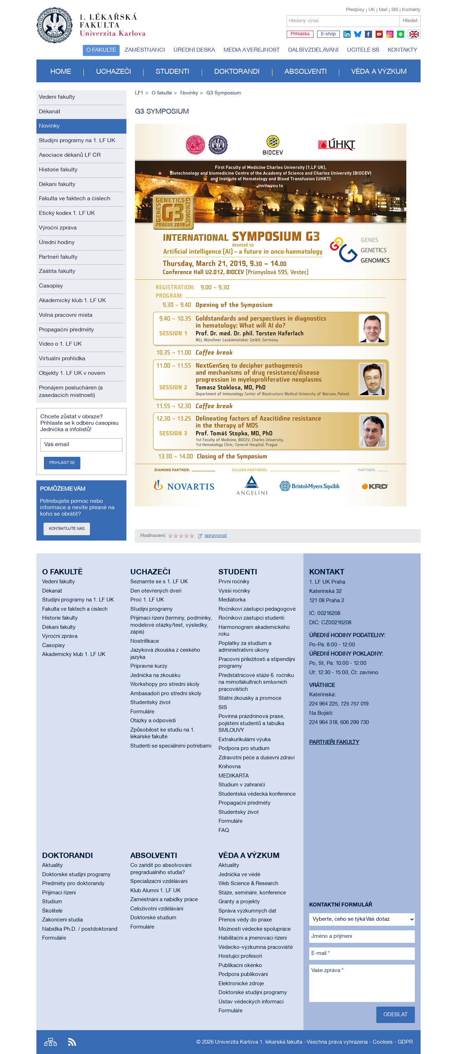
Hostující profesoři (240, 956)
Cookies (383, 1042)
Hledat (410, 21)
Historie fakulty (58, 169)
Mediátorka (232, 600)
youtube (379, 34)
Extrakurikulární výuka (245, 739)
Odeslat (395, 1014)
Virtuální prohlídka (62, 358)
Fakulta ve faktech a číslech (74, 198)
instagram (389, 34)
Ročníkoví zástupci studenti (251, 618)
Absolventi (306, 72)
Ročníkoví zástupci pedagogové (257, 609)
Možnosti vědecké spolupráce (255, 929)
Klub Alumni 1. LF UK (155, 890)
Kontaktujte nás (67, 529)
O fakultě (101, 50)
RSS (72, 1042)
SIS (394, 10)
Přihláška (300, 34)
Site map (50, 1042)
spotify (400, 34)
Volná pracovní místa (65, 315)
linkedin (347, 34)
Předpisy (355, 10)
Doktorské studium (153, 917)
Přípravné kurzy (148, 666)
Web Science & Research (248, 883)
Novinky (49, 126)
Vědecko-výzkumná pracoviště (256, 947)
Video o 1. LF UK (60, 344)
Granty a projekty (239, 901)
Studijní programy (151, 609)
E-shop (328, 34)
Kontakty (411, 10)
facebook (368, 34)
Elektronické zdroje (241, 983)
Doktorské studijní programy (76, 874)
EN (413, 38)
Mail (383, 10)
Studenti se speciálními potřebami (170, 746)
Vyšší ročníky (234, 591)
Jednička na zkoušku (155, 675)
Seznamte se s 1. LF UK (159, 581)
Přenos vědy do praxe (245, 920)
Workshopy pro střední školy (165, 684)
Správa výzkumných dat (247, 911)
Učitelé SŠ (363, 50)
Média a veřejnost (252, 50)
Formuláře (142, 711)
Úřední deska (194, 50)
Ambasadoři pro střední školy (165, 693)
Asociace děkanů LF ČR (70, 155)
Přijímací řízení (59, 892)
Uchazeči (113, 72)
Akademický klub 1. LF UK (72, 300)
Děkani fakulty (57, 184)
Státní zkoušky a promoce (250, 698)
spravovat (216, 535)
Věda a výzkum (379, 72)
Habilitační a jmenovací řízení (253, 938)
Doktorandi (237, 72)
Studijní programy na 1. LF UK (77, 140)
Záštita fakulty (57, 271)
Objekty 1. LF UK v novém (72, 373)
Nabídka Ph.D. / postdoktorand (79, 929)
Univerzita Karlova (118, 37)
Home (60, 72)
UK (371, 10)
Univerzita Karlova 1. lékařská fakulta (258, 1042)
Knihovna (230, 766)
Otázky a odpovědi (153, 720)
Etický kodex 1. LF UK (67, 213)
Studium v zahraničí (242, 784)
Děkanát (49, 111)
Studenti (172, 72)
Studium (52, 901)
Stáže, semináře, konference (252, 892)
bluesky (357, 34)
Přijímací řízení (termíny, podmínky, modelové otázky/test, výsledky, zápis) (171, 625)
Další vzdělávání (313, 50)
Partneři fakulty (58, 257)
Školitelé (52, 911)
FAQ (224, 830)
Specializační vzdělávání (158, 881)
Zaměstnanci (145, 50)
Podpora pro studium (244, 748)
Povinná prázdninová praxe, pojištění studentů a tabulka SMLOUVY (252, 723)
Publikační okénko (240, 965)
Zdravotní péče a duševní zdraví (257, 757)
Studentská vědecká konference (257, 794)
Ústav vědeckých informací (251, 1001)
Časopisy (51, 286)
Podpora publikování (243, 974)
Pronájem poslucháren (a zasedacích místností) (71, 392)
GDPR (405, 1042)
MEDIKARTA (234, 776)
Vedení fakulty (57, 97)
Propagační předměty (66, 329)
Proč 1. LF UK (147, 600)
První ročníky (234, 581)
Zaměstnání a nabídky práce (164, 899)
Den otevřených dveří (155, 591)
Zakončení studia (62, 920)
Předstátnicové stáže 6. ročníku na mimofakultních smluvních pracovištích (256, 682)
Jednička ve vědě (239, 874)
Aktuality (52, 865)
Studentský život (150, 702)
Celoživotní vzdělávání (156, 908)
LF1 (139, 93)
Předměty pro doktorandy (73, 883)
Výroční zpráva (58, 228)
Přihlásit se (62, 463)
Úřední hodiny (57, 242)
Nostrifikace (144, 641)
